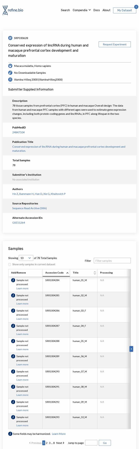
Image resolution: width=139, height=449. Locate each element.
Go (105, 442)
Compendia (80, 10)
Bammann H (26, 193)
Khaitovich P (58, 193)
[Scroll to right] (131, 349)
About (106, 10)
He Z (15, 193)
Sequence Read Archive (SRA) (29, 208)
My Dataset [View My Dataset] (124, 10)
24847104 (18, 132)
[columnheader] (56, 273)
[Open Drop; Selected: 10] (26, 258)
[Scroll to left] (8, 349)
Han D (38, 193)
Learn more (22, 288)
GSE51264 (18, 222)
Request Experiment (115, 44)
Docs (96, 10)
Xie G (46, 193)
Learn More (59, 433)
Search (65, 10)
